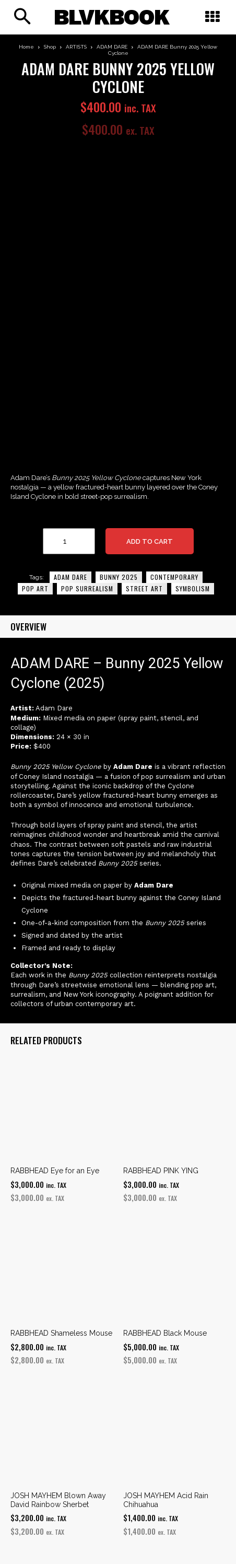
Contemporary (174, 577)
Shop (50, 47)
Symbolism (192, 588)
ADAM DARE (112, 47)
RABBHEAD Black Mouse (165, 1333)
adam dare (70, 577)
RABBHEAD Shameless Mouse (61, 1333)
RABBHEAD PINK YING (160, 1170)
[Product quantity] (69, 541)
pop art (35, 588)
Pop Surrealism (87, 588)
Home (26, 47)
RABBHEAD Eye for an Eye (54, 1170)
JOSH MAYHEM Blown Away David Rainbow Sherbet (58, 1500)
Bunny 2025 (119, 577)
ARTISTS (76, 47)
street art (144, 588)
